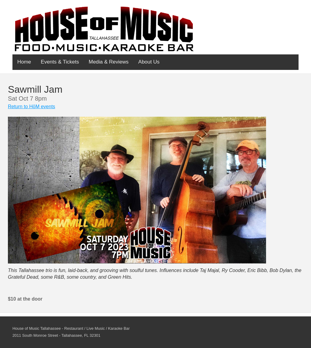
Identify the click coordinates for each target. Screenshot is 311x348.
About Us (148, 62)
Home (24, 62)
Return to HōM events (31, 106)
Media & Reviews (108, 62)
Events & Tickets (60, 62)
